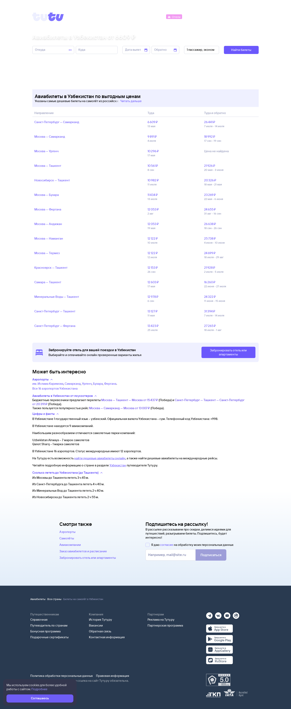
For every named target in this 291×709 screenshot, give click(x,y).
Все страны (54, 599)
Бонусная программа (45, 631)
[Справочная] (250, 16)
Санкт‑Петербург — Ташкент (54, 311)
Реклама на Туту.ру (161, 619)
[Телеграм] (209, 614)
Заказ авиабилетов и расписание (83, 551)
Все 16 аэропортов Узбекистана (55, 388)
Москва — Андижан (48, 224)
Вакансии (96, 625)
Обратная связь (100, 631)
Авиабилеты (37, 599)
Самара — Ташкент (47, 282)
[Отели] (174, 16)
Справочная (38, 619)
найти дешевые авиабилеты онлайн (99, 458)
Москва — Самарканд (49, 136)
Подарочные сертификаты (49, 637)
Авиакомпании (70, 545)
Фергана (110, 384)
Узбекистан (118, 465)
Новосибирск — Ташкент (52, 180)
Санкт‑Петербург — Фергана (54, 326)
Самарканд (73, 384)
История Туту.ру (100, 619)
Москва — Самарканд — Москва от (119, 408)
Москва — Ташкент (47, 166)
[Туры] (210, 16)
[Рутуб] (236, 614)
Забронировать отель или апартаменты (87, 558)
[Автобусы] (157, 16)
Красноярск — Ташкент (50, 267)
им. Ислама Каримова (47, 384)
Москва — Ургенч (46, 151)
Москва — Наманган (48, 238)
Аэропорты (67, 532)
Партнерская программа (165, 625)
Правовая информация (112, 676)
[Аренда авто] (229, 16)
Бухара (98, 384)
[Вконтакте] (218, 614)
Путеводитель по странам (48, 625)
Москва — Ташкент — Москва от (129, 400)
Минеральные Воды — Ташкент (56, 297)
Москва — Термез (47, 253)
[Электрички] (192, 16)
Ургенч (87, 384)
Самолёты (66, 538)
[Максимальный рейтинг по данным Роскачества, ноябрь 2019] (218, 680)
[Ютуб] (227, 614)
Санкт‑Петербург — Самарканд (56, 122)
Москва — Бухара (46, 195)
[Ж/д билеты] (135, 16)
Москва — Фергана (47, 209)
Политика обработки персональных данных (61, 676)
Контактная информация (107, 637)
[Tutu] (48, 17)
